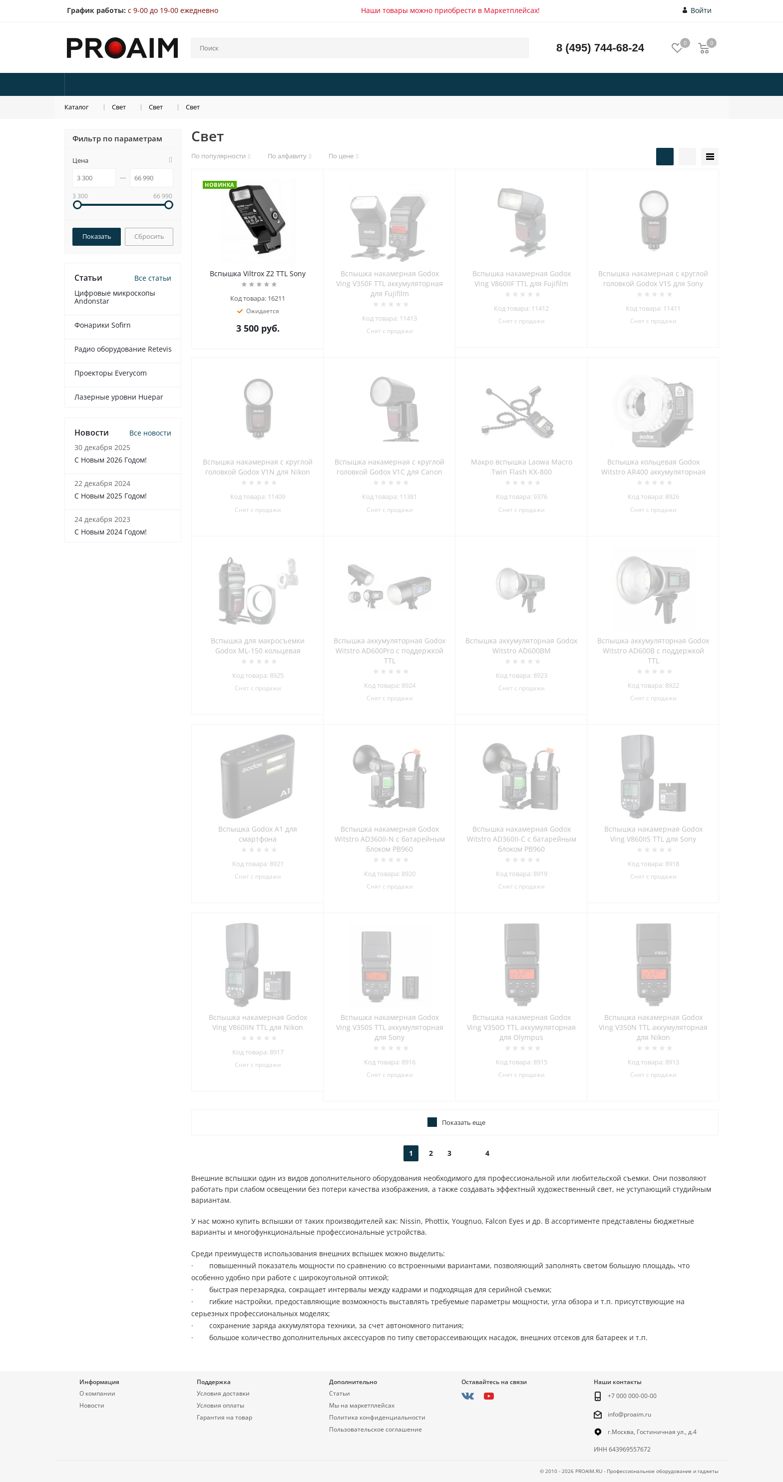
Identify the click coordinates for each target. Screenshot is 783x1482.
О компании (97, 1393)
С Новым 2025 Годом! (110, 495)
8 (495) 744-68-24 (600, 47)
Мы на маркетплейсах (361, 1405)
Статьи (339, 1393)
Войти (697, 10)
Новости (91, 1405)
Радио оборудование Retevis (123, 349)
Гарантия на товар (224, 1417)
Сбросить (149, 236)
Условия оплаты (220, 1405)
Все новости (150, 433)
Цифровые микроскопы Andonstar (114, 297)
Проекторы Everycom (110, 373)
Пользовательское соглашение (375, 1429)
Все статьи (152, 278)
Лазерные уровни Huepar (118, 397)
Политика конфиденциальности (377, 1417)
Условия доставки (223, 1393)
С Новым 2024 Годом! (110, 531)
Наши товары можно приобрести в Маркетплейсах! (450, 10)
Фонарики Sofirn (102, 325)
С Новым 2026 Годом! (110, 460)
